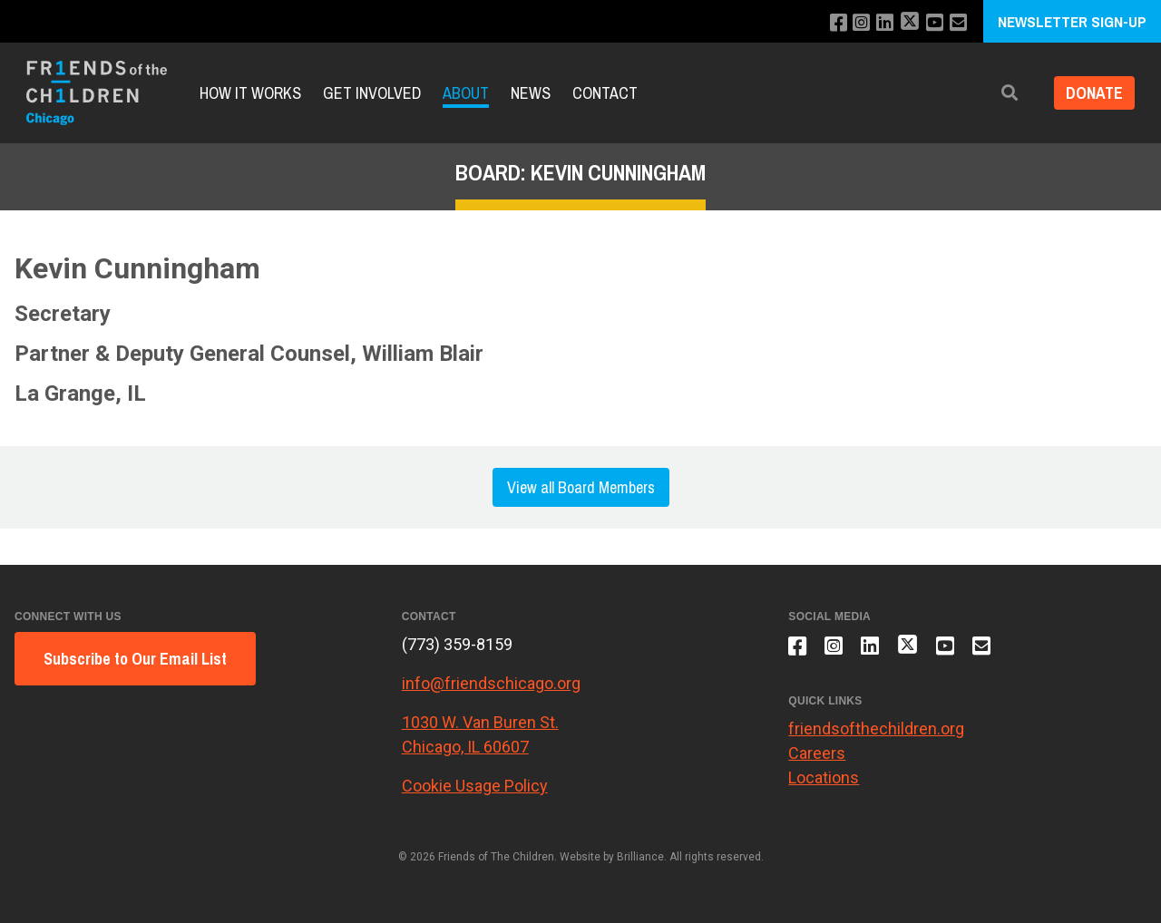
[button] (1004, 93)
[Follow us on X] (902, 23)
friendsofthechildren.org (876, 733)
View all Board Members (581, 487)
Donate (1091, 93)
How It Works (250, 93)
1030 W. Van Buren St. (480, 722)
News (531, 93)
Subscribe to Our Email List (135, 658)
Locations (823, 782)
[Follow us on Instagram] (851, 23)
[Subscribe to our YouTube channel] (927, 23)
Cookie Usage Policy (475, 785)
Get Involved (372, 93)
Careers (816, 758)
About (466, 93)
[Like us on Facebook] (826, 23)
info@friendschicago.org (491, 683)
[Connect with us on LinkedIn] (875, 23)
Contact (605, 93)
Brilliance (640, 856)
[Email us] (952, 23)
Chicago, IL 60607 (465, 746)
